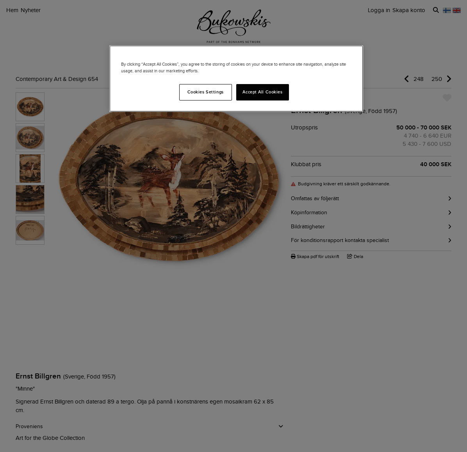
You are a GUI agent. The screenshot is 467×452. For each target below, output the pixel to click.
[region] (236, 78)
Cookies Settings (205, 92)
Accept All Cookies (262, 92)
